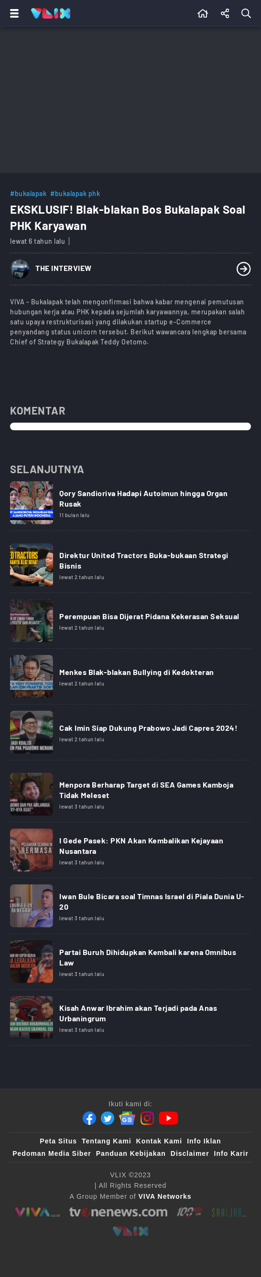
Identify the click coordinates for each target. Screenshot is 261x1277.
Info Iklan (204, 1141)
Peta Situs (58, 1141)
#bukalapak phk (75, 193)
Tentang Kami (106, 1141)
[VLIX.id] (130, 1231)
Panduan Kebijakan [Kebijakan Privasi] (131, 1153)
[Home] (50, 13)
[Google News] (127, 1118)
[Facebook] (89, 1118)
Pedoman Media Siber (51, 1153)
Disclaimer (190, 1153)
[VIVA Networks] (165, 1196)
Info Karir (231, 1153)
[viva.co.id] (37, 1212)
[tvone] (118, 1212)
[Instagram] (147, 1118)
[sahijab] (229, 1212)
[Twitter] (107, 1118)
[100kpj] (190, 1212)
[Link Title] (130, 506)
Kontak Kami (159, 1141)
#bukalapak (28, 193)
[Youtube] (168, 1118)
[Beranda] (203, 13)
